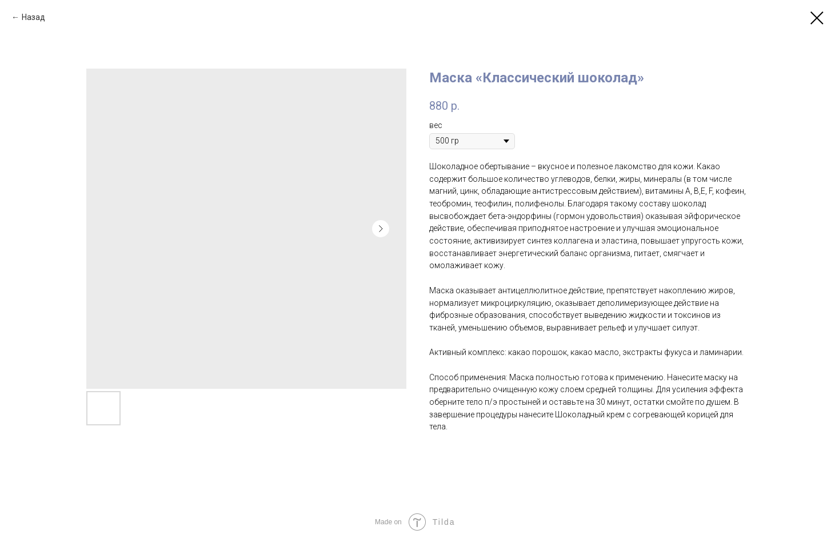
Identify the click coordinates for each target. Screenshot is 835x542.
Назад (33, 17)
